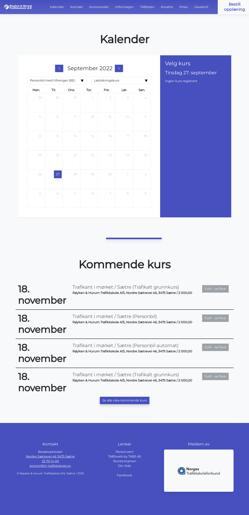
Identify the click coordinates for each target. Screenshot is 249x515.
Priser (183, 7)
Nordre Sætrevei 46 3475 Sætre (50, 456)
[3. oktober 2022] (40, 193)
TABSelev (147, 7)
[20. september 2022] (57, 155)
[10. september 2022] (128, 117)
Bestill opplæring (234, 7)
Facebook (124, 475)
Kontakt (76, 7)
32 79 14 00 (50, 461)
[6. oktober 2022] (93, 193)
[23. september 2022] (110, 155)
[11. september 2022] (146, 117)
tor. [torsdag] (89, 90)
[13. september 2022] (57, 136)
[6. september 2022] (57, 117)
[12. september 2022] (40, 136)
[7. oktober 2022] (110, 193)
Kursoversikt (99, 7)
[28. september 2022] (75, 174)
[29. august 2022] (40, 97)
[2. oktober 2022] (146, 174)
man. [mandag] (36, 90)
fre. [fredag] (106, 90)
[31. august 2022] (75, 97)
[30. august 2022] (57, 97)
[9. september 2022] (110, 117)
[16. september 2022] (110, 136)
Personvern (125, 452)
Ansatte (167, 7)
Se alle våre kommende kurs (124, 400)
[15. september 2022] (93, 136)
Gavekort (201, 7)
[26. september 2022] (40, 174)
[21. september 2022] (75, 155)
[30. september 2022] (110, 174)
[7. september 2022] (75, 117)
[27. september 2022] (57, 174)
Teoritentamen (124, 461)
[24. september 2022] (128, 155)
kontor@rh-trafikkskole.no (50, 466)
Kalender (57, 7)
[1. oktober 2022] (128, 174)
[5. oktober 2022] (75, 193)
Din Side (124, 466)
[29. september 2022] (93, 174)
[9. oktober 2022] (146, 193)
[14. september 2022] (75, 136)
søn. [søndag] (141, 90)
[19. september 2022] (40, 155)
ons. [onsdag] (71, 90)
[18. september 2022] (146, 136)
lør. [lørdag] (124, 90)
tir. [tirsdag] (54, 90)
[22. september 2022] (93, 155)
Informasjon (124, 7)
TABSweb (115, 456)
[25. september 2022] (146, 155)
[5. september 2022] (40, 117)
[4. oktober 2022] (57, 193)
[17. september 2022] (128, 136)
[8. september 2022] (93, 117)
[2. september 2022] (110, 97)
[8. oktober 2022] (128, 193)
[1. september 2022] (93, 97)
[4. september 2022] (146, 97)
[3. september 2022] (128, 97)
